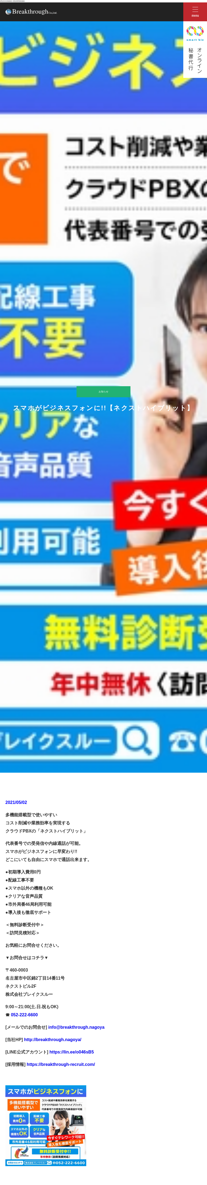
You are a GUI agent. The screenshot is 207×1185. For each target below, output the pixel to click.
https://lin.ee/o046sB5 (71, 1052)
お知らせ (103, 391)
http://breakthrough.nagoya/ (52, 1039)
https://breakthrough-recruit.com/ (61, 1064)
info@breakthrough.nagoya (76, 1027)
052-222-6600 (24, 1015)
